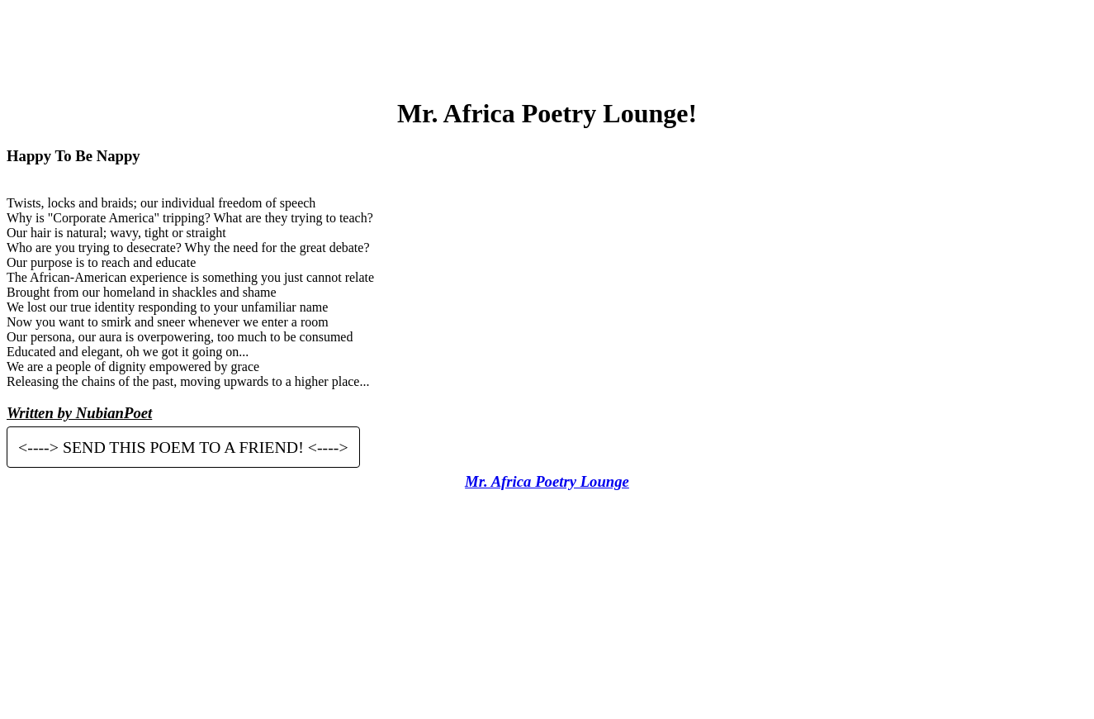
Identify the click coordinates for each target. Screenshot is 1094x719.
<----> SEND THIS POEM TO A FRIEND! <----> (183, 447)
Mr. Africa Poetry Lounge (547, 481)
